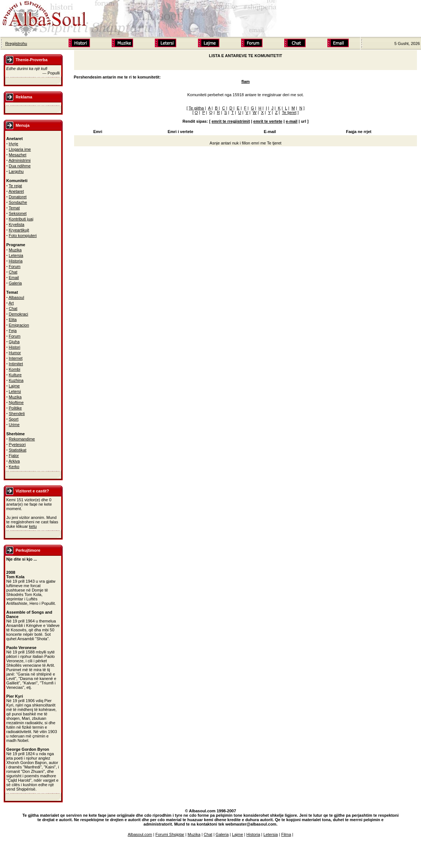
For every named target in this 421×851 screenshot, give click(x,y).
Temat (14, 208)
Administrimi (19, 160)
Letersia (16, 255)
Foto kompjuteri (23, 235)
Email (14, 277)
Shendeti (17, 413)
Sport (13, 419)
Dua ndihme (20, 166)
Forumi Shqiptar (170, 834)
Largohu (16, 171)
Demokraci (18, 314)
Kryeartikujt (19, 230)
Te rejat (15, 186)
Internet (15, 358)
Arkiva (14, 461)
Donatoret (18, 197)
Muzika (15, 250)
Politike (15, 408)
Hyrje (13, 144)
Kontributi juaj (21, 219)
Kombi (14, 369)
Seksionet (18, 213)
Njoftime (16, 402)
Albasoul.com (140, 834)
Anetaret (16, 191)
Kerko (14, 466)
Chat (13, 272)
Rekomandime (22, 439)
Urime (14, 424)
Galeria (15, 283)
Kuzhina (16, 380)
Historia (15, 261)
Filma (286, 834)
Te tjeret (289, 112)
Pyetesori (17, 444)
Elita (13, 319)
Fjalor (14, 455)
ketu (33, 526)
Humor (15, 352)
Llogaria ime (20, 149)
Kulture (15, 375)
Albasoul (16, 297)
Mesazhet (18, 155)
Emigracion (19, 325)
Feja (13, 330)
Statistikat (18, 450)
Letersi (15, 391)
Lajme (14, 386)
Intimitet (16, 364)
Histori (14, 347)
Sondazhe (18, 202)
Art (11, 303)
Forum (15, 266)
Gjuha (14, 341)
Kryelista (16, 224)
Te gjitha (196, 108)
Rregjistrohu (16, 43)
